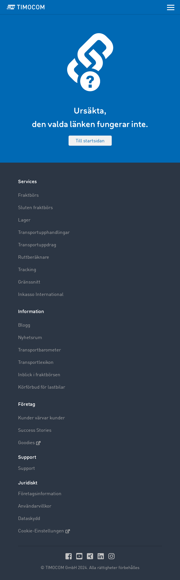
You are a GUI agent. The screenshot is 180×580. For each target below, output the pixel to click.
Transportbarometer (39, 350)
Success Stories (34, 430)
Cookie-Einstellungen (44, 531)
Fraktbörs (28, 195)
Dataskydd (29, 518)
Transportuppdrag (37, 245)
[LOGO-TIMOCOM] (26, 7)
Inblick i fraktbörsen (39, 375)
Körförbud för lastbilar (41, 387)
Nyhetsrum (30, 337)
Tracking (27, 269)
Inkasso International (40, 294)
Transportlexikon (36, 362)
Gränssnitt (29, 282)
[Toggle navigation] (170, 7)
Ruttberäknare (33, 257)
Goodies (29, 443)
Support (26, 468)
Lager (24, 220)
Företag (26, 404)
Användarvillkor (34, 506)
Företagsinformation (40, 494)
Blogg (24, 325)
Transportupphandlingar (44, 232)
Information (31, 311)
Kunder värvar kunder (41, 418)
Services (27, 181)
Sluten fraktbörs (35, 207)
